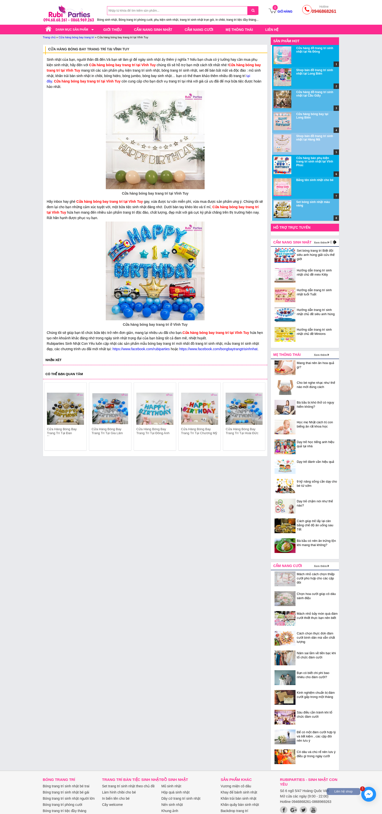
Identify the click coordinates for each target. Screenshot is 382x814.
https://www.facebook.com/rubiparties (141, 349)
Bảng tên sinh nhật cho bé (315, 180)
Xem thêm (320, 242)
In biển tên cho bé (116, 798)
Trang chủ (49, 37)
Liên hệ (272, 30)
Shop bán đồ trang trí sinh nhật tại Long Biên (314, 71)
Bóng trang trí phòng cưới (62, 805)
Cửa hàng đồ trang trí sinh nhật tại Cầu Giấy (314, 93)
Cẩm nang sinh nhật (153, 30)
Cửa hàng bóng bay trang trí (76, 37)
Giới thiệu (112, 30)
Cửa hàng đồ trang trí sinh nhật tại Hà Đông (314, 49)
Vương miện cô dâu (236, 786)
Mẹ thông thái (239, 30)
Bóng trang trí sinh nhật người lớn (69, 798)
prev (51, 417)
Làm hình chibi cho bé (119, 792)
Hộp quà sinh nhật (175, 792)
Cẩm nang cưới (199, 30)
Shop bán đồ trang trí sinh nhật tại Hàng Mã (314, 137)
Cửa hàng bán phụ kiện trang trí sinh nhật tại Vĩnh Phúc (314, 161)
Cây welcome (112, 805)
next (259, 417)
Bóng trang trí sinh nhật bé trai (66, 786)
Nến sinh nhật (172, 805)
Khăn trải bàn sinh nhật (238, 798)
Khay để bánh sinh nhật (239, 792)
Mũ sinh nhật (171, 786)
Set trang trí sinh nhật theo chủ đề (128, 786)
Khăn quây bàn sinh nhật (240, 805)
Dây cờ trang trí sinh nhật (180, 798)
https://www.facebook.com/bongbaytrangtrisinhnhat (218, 349)
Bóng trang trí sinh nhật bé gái (66, 792)
